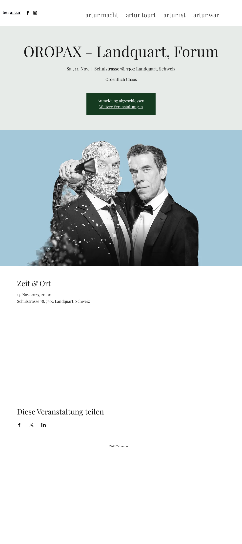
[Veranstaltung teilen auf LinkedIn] (43, 425)
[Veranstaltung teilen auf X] (31, 425)
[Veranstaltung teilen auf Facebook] (19, 425)
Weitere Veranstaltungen (121, 106)
